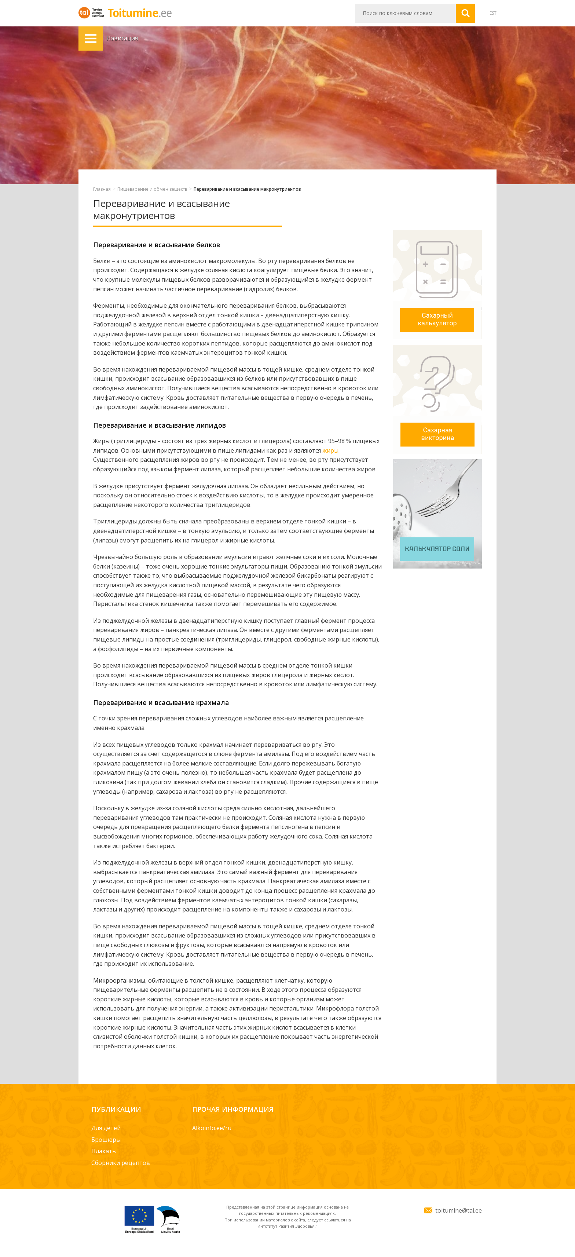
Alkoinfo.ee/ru (211, 1128)
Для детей (106, 1128)
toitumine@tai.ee (458, 1210)
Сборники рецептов (120, 1163)
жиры (330, 450)
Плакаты (104, 1151)
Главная (102, 189)
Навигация (90, 38)
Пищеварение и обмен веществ (152, 189)
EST (493, 13)
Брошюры (106, 1140)
